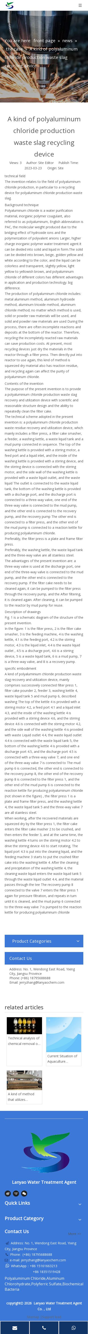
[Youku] (16, 1194)
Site (61, 168)
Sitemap (33, 1317)
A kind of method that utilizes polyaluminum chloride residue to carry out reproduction (22, 1097)
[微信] (24, 1194)
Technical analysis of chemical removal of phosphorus (23, 1041)
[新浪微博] (8, 1194)
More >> (74, 1233)
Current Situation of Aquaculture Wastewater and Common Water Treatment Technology (62, 1059)
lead (58, 1317)
